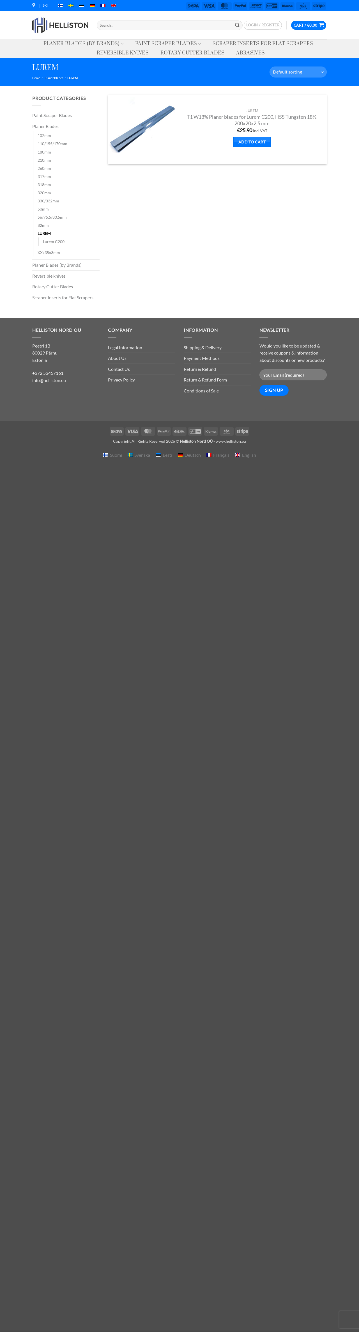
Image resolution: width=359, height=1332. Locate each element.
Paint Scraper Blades (168, 44)
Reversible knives (123, 53)
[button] (263, 25)
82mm (43, 225)
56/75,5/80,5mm (52, 217)
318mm (44, 184)
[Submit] (237, 25)
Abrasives (250, 53)
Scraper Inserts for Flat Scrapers (263, 44)
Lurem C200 (54, 241)
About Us (117, 358)
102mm (44, 135)
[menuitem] (60, 5)
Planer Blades (54, 78)
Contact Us (119, 369)
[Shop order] (298, 72)
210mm (44, 160)
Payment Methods (202, 358)
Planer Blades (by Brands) (83, 44)
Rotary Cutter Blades (192, 53)
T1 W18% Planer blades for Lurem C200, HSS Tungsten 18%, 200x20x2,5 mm (252, 120)
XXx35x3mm (49, 252)
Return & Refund (200, 369)
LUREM (44, 233)
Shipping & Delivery (203, 347)
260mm (44, 168)
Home (36, 78)
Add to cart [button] (252, 142)
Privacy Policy (121, 379)
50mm (43, 209)
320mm (44, 192)
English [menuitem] (249, 455)
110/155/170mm (52, 143)
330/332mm (48, 200)
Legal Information (125, 347)
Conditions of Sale (201, 390)
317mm (44, 176)
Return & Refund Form (205, 379)
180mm (44, 152)
